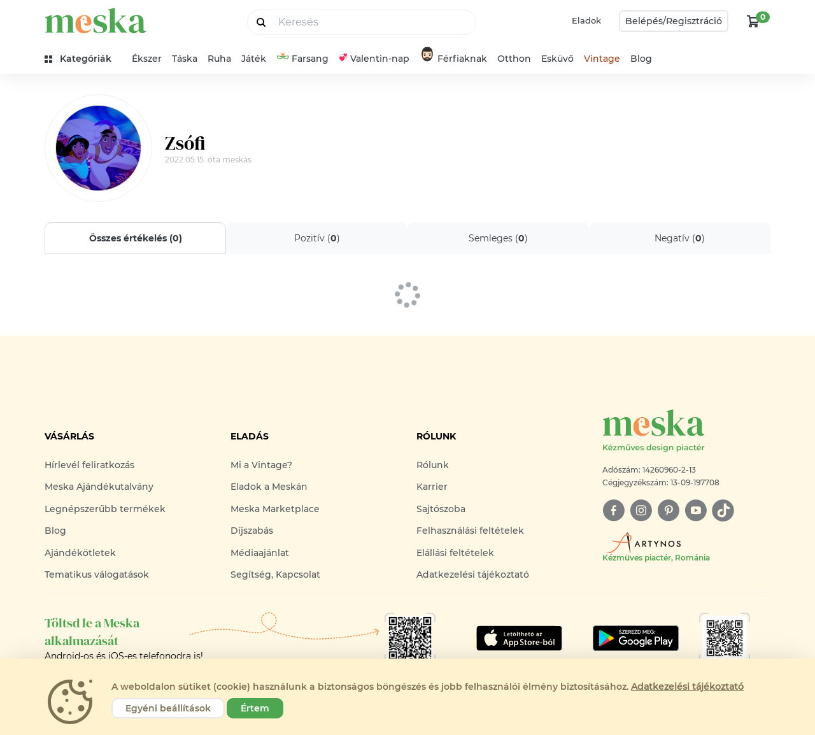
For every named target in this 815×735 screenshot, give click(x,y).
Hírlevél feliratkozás (89, 465)
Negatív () (680, 238)
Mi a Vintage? (261, 465)
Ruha (219, 58)
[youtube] (695, 510)
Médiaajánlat (259, 553)
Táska (184, 58)
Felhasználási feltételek (470, 530)
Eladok (586, 20)
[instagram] (641, 510)
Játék (253, 58)
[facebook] (613, 510)
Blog (641, 58)
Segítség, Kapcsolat (275, 574)
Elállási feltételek (455, 553)
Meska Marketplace (275, 509)
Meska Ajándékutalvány (99, 486)
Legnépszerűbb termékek (105, 509)
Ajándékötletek (80, 553)
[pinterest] (668, 510)
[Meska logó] (686, 431)
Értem (255, 708)
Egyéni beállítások (168, 708)
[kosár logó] (753, 21)
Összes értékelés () (135, 238)
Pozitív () (317, 238)
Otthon (514, 58)
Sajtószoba (440, 509)
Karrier (432, 486)
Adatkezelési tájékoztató (472, 574)
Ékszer (147, 58)
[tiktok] (723, 510)
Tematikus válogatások (97, 574)
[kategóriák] (83, 59)
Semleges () (498, 238)
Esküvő (557, 58)
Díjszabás (251, 530)
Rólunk (432, 465)
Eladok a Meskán (269, 486)
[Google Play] (519, 638)
